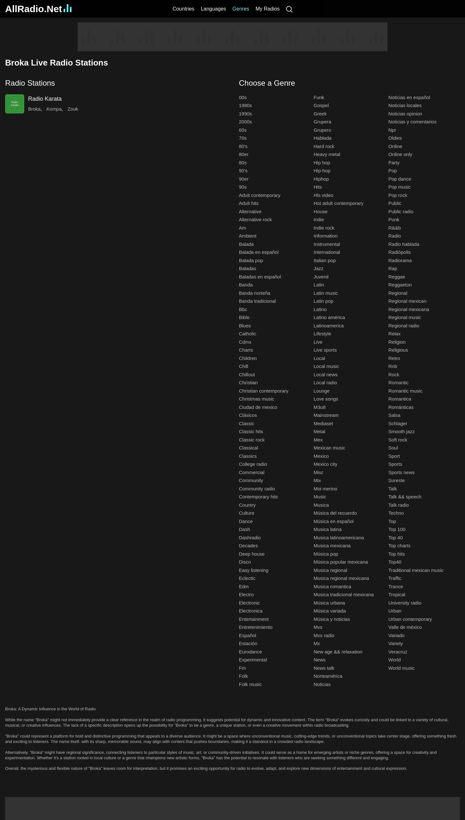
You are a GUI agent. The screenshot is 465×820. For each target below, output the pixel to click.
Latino (320, 309)
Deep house (252, 554)
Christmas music (256, 399)
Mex (318, 439)
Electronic (249, 602)
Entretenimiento (255, 627)
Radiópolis (399, 252)
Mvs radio (324, 635)
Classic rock (252, 439)
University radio (404, 602)
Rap (392, 268)
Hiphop (321, 179)
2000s (245, 121)
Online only (400, 154)
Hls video (323, 195)
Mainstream (326, 415)
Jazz (319, 268)
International (327, 252)
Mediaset (323, 423)
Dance (246, 521)
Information (326, 235)
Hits (318, 187)
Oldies (395, 138)
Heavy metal (327, 154)
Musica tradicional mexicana (344, 594)
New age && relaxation (338, 651)
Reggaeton (400, 284)
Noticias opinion (405, 113)
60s (243, 130)
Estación (248, 643)
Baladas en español (260, 276)
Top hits (396, 554)
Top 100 (396, 529)
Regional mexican (407, 301)
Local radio (325, 382)
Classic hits (251, 431)
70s (243, 138)
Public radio (400, 211)
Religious (398, 350)
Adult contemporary (259, 195)
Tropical (396, 594)
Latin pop (323, 301)
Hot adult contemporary (338, 203)
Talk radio (398, 505)
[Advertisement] (232, 36)
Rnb (392, 366)
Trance (395, 586)
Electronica (251, 610)
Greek (320, 113)
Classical (248, 447)
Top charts (399, 545)
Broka (34, 109)
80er (243, 154)
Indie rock (324, 227)
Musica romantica (332, 586)
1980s (245, 105)
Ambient (247, 235)
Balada (246, 244)
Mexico (321, 456)
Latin (319, 284)
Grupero (322, 130)
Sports (395, 464)
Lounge (322, 391)
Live (318, 342)
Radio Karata (45, 99)
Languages (213, 9)
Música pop (326, 554)
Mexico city (325, 464)
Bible (244, 317)
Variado (396, 635)
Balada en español (258, 252)
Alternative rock (255, 219)
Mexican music (329, 447)
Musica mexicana (332, 545)
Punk (393, 219)
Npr (392, 130)
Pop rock (397, 195)
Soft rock (397, 439)
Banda (246, 284)
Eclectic (247, 578)
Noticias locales (405, 105)
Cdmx (245, 342)
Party (394, 162)
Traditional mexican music (416, 570)
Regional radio (403, 325)
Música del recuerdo (335, 513)
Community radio (257, 488)
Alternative (250, 211)
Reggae (396, 276)
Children (248, 358)
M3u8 (320, 407)
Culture (246, 513)
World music (401, 668)
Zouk (72, 109)
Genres (240, 9)
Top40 (394, 562)
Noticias (322, 684)
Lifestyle (322, 333)
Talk (392, 488)
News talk (324, 668)
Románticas (401, 407)
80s (243, 162)
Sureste (396, 480)
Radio (394, 235)
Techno (396, 513)
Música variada (330, 610)
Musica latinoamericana (339, 537)
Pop (392, 170)
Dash (244, 529)
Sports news (401, 472)
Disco (245, 562)
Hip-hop (322, 170)
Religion (397, 342)
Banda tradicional (257, 301)
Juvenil (321, 276)
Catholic (247, 333)
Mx (317, 643)
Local (319, 358)
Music (320, 496)
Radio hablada (403, 244)
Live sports (325, 350)
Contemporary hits (258, 496)
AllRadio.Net (38, 9)
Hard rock (324, 146)
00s (243, 97)
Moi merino (325, 488)
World (394, 659)
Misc (319, 472)
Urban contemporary (410, 619)
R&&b (394, 227)
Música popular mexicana (341, 562)
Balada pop (251, 260)
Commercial (251, 472)
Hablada (323, 138)
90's (243, 170)
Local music (326, 366)
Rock (393, 374)
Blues (245, 325)
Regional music (404, 317)
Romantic (398, 382)
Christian (248, 382)
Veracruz (397, 651)
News (320, 659)
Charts (246, 350)
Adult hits (249, 203)
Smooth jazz (401, 431)
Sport (394, 456)
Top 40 (395, 537)
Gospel (321, 105)
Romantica (399, 399)
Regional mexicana (408, 309)
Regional (397, 293)
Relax (394, 333)
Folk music (250, 684)
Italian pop (325, 260)
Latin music (326, 293)
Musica (321, 505)
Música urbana (329, 602)
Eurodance (250, 651)
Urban (394, 610)
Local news (326, 374)
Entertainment (254, 619)
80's (243, 146)
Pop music (399, 187)
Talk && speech (404, 496)
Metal (319, 431)
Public (394, 203)
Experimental (253, 659)
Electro (246, 594)
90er (243, 179)
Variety (395, 643)
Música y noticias (332, 619)
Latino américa (329, 317)
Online (395, 146)
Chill (243, 366)
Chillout (247, 374)
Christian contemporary (263, 391)
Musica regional (330, 570)
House (320, 211)
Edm (244, 586)
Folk (243, 676)
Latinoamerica (329, 325)
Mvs (318, 627)
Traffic (394, 578)
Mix (317, 480)
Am (242, 227)
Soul (393, 447)
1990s (245, 113)
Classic (246, 423)
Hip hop (322, 162)
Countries (183, 9)
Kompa (54, 109)
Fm (242, 668)
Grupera (322, 121)
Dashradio (250, 537)
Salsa (394, 415)
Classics (248, 456)
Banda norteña (254, 293)
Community (251, 480)
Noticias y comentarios (412, 121)
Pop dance (399, 179)
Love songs (326, 399)
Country (247, 505)
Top (392, 521)
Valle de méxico (405, 627)
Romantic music (405, 391)
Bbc (243, 309)
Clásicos (248, 415)
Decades (248, 545)
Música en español (334, 521)
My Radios (267, 9)
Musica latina (328, 529)
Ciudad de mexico (258, 407)
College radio (253, 464)
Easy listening (254, 570)
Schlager (397, 423)
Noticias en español (409, 97)
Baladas (247, 268)
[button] (115, 83)
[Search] (289, 8)
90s (243, 187)
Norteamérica (328, 676)
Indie (319, 219)
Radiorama (400, 260)
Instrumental (327, 244)
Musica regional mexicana (341, 578)
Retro (394, 358)
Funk (319, 97)
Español (247, 635)
